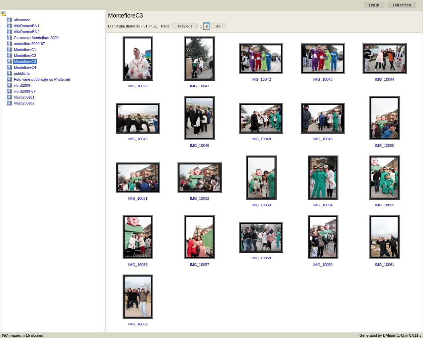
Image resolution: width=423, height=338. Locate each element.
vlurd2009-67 (24, 91)
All (218, 26)
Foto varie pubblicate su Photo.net (42, 79)
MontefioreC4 (25, 67)
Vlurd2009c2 (24, 103)
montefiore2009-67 (29, 44)
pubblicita (21, 73)
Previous (185, 26)
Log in (374, 5)
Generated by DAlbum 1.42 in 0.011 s (390, 335)
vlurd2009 (22, 85)
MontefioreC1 (25, 50)
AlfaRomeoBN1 (26, 26)
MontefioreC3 (25, 61)
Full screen (402, 5)
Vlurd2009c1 (24, 97)
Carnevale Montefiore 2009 (36, 38)
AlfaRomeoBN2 (26, 32)
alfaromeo (22, 20)
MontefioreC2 (25, 56)
